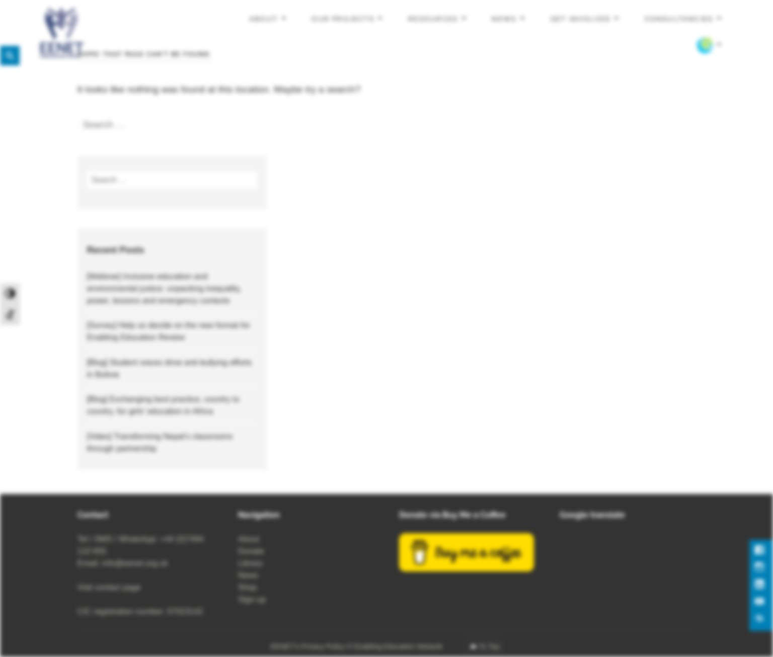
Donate (251, 551)
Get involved (581, 19)
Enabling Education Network (399, 646)
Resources (433, 19)
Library (250, 563)
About (263, 19)
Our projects (343, 19)
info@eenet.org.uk (135, 563)
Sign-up (252, 599)
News (504, 19)
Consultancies (679, 19)
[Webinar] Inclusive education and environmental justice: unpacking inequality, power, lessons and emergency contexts (164, 288)
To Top (489, 646)
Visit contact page (109, 587)
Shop (247, 587)
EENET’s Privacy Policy (308, 646)
